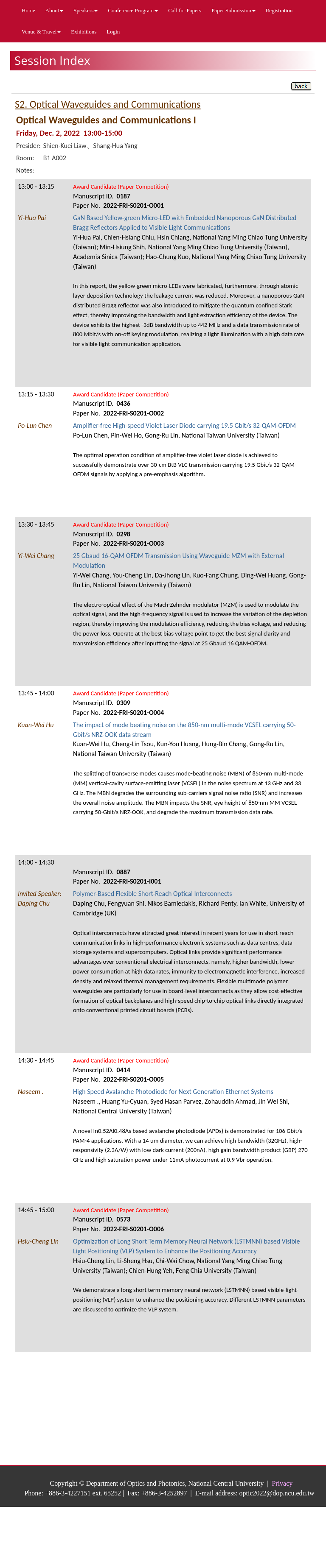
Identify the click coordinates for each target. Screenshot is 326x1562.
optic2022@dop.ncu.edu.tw (277, 1493)
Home (28, 10)
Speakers (85, 10)
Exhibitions (83, 31)
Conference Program (133, 10)
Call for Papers (184, 10)
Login (113, 31)
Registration (279, 10)
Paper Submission (233, 10)
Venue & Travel (41, 31)
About (54, 10)
